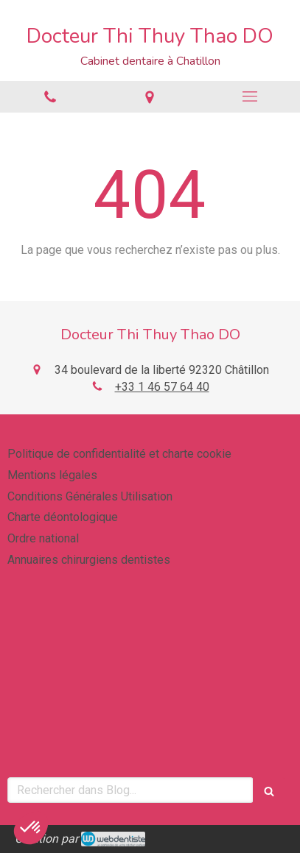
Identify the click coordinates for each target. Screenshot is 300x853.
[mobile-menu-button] (250, 96)
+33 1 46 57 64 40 (162, 387)
